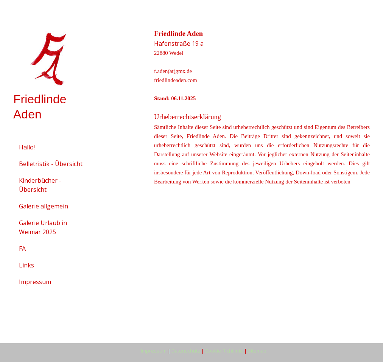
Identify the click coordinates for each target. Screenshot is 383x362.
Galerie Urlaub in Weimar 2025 (43, 227)
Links (26, 265)
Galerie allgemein (43, 206)
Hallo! (27, 147)
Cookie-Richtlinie (224, 350)
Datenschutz (185, 350)
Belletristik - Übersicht (51, 164)
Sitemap (257, 350)
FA (22, 248)
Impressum (35, 282)
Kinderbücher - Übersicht (40, 185)
